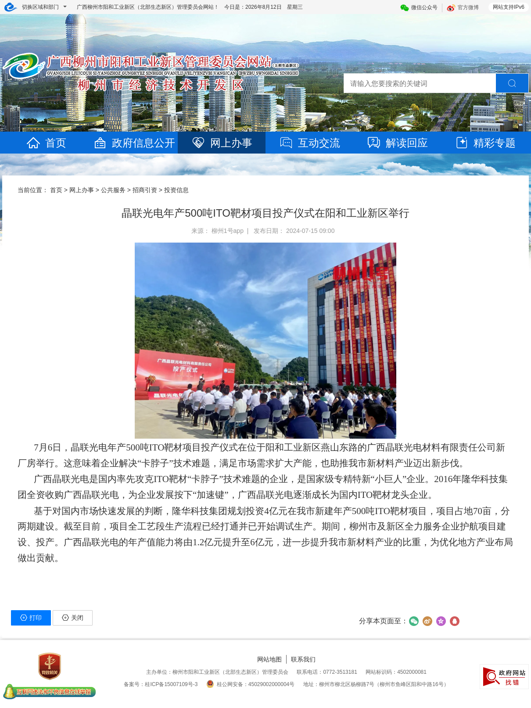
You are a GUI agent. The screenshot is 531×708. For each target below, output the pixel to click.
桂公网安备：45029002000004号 (250, 684)
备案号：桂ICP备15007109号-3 (160, 684)
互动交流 (309, 143)
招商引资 (145, 189)
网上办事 (221, 143)
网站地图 (269, 659)
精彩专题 (485, 143)
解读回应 (397, 143)
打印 (31, 617)
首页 (46, 143)
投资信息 (176, 189)
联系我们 (303, 659)
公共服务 (113, 189)
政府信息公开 (134, 143)
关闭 (72, 617)
